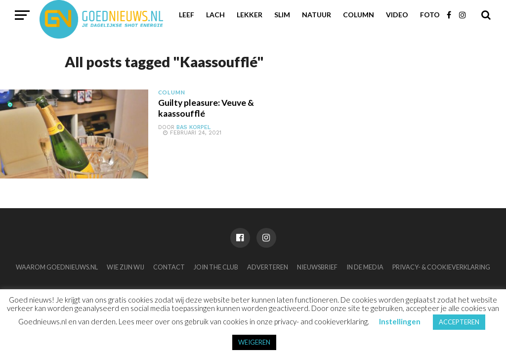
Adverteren (267, 267)
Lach (215, 14)
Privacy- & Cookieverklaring (441, 267)
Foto (430, 14)
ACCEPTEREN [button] (459, 322)
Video (397, 14)
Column (358, 14)
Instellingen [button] (400, 321)
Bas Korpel (193, 127)
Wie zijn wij (125, 267)
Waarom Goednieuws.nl (57, 267)
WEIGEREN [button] (254, 342)
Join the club (216, 267)
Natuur (316, 14)
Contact (169, 267)
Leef (186, 14)
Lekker (249, 14)
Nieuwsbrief (317, 267)
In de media (364, 267)
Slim (282, 14)
